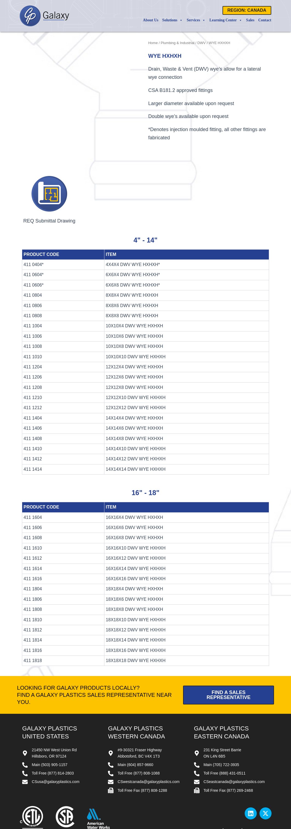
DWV (201, 43)
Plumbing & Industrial (178, 43)
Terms (232, 806)
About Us (150, 20)
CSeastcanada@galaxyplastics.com (234, 758)
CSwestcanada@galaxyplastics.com (148, 758)
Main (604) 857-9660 (135, 741)
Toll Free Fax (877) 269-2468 (228, 766)
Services (196, 20)
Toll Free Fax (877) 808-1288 (142, 766)
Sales (250, 20)
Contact (264, 20)
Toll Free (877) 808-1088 (138, 749)
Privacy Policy (259, 806)
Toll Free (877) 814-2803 (53, 749)
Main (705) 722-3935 (221, 741)
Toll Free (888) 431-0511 (225, 749)
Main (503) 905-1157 (49, 741)
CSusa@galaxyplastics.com (55, 758)
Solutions (172, 20)
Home (153, 43)
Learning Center (225, 20)
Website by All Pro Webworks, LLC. (176, 826)
